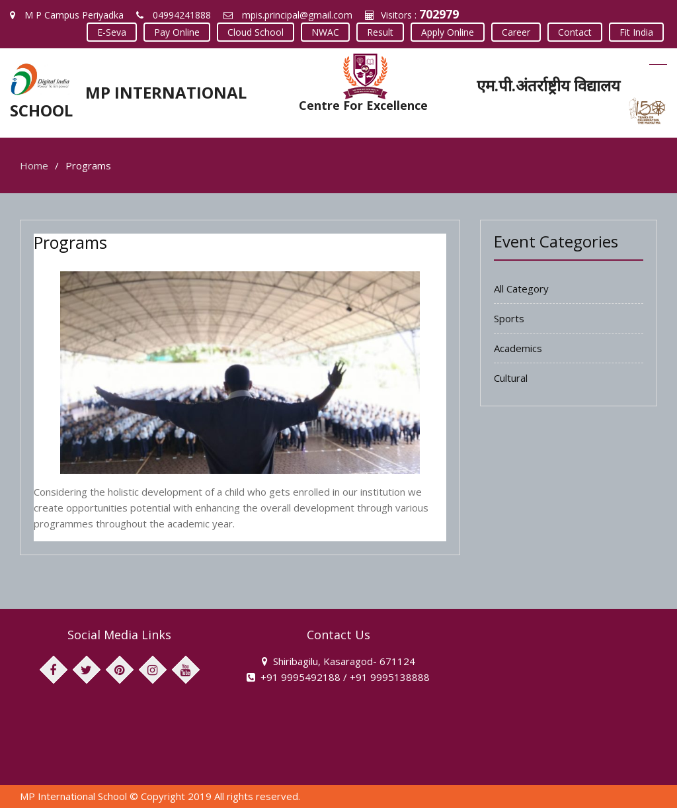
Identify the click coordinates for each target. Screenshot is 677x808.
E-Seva (111, 32)
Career (516, 32)
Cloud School (255, 32)
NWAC (325, 32)
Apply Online (447, 32)
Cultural (511, 377)
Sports (509, 318)
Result (380, 32)
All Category (521, 288)
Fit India (636, 32)
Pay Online (177, 32)
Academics (518, 348)
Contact (575, 32)
